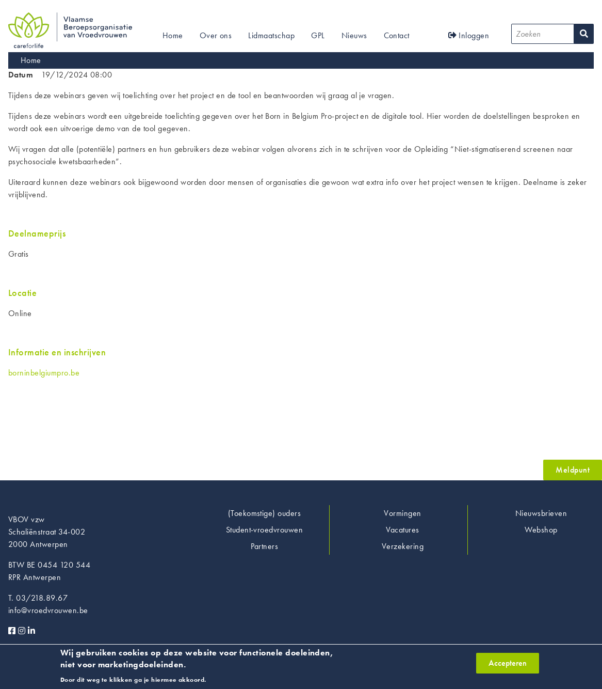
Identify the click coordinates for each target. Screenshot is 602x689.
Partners (265, 546)
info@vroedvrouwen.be (48, 610)
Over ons (216, 35)
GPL (317, 35)
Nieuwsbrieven (541, 513)
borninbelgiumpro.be (43, 372)
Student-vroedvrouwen (264, 529)
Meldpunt (573, 469)
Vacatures (402, 529)
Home (172, 35)
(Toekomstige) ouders (264, 513)
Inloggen (469, 35)
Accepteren (508, 664)
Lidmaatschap (271, 35)
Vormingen (402, 513)
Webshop (541, 529)
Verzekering (403, 546)
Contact (397, 35)
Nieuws (354, 35)
